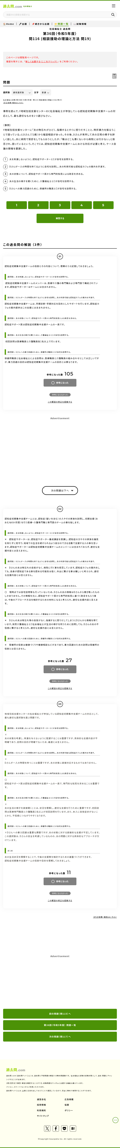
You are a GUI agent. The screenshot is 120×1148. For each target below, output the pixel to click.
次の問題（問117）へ (60, 1036)
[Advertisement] (60, 982)
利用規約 (41, 1110)
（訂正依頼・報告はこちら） (13, 102)
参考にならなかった (60, 394)
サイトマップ (43, 1115)
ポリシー (69, 1110)
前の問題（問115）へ (60, 1013)
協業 (67, 1104)
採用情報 (41, 1104)
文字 (36, 92)
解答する (60, 218)
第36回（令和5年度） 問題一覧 (60, 1025)
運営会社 (41, 1099)
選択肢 (6, 92)
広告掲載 (69, 1099)
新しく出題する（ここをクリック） (41, 61)
